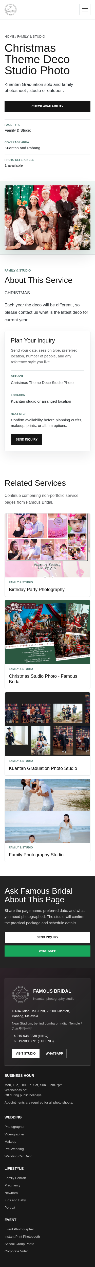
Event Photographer (19, 1229)
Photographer (15, 1127)
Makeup (10, 1141)
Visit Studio (26, 1053)
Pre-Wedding (14, 1149)
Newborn (11, 1193)
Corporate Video (16, 1251)
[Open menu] (84, 9)
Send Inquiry (26, 439)
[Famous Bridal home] (11, 10)
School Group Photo (19, 1244)
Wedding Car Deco (18, 1156)
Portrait (10, 1207)
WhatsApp (47, 951)
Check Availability (47, 106)
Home (9, 36)
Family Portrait (15, 1178)
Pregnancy (12, 1185)
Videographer (14, 1134)
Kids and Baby (15, 1200)
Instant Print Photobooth (22, 1236)
